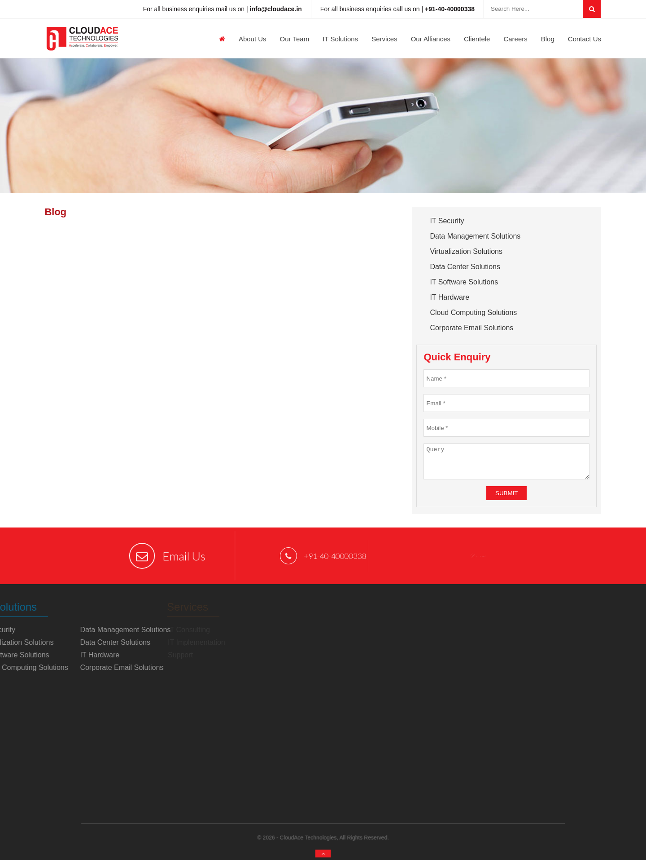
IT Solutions (340, 39)
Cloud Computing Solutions (473, 312)
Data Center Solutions (465, 266)
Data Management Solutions (475, 236)
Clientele (477, 39)
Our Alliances (430, 39)
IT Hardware (449, 297)
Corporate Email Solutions (471, 328)
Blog (547, 39)
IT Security (447, 221)
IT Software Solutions (464, 282)
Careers (515, 39)
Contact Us (584, 39)
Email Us (167, 556)
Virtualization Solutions (466, 251)
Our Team (295, 39)
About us (252, 39)
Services (384, 39)
